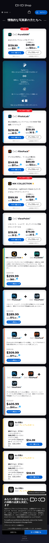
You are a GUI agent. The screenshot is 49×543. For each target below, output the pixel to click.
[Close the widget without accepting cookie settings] (37, 492)
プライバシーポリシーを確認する (14, 525)
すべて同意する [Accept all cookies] (36, 532)
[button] (3, 540)
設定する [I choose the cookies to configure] (13, 532)
